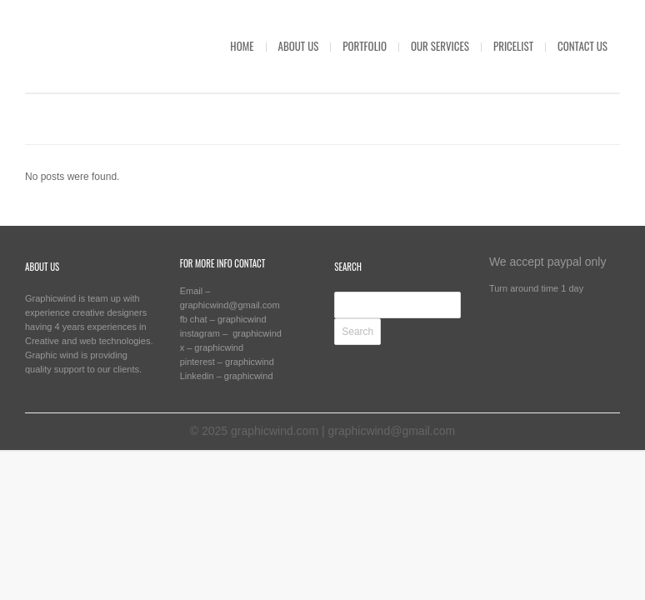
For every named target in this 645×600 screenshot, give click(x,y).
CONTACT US (583, 46)
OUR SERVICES (440, 46)
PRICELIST (513, 46)
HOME (241, 46)
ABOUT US (298, 46)
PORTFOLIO (364, 46)
